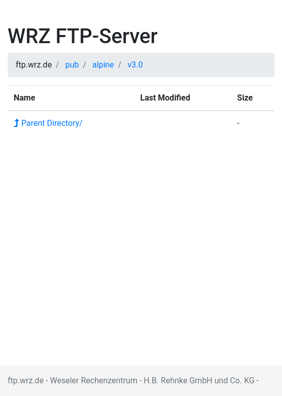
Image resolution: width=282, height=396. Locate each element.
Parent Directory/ (48, 123)
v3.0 (135, 65)
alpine (103, 65)
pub (72, 65)
